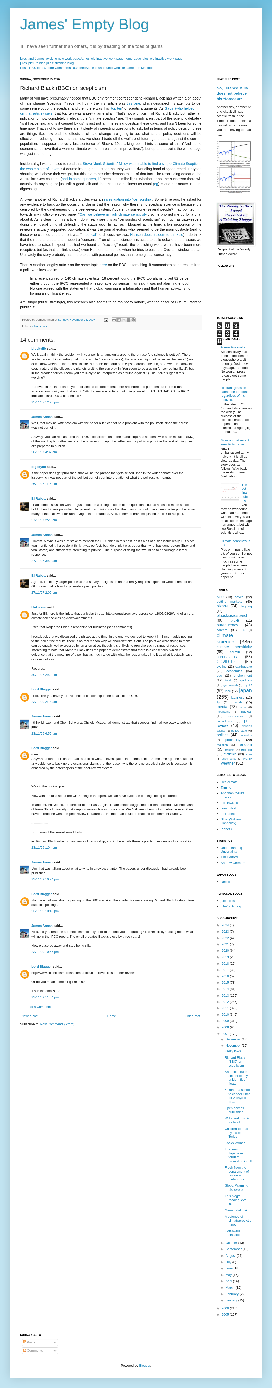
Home (111, 1016)
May (229, 1275)
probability (232, 740)
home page (132, 58)
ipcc (228, 691)
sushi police (229, 758)
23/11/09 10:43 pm (45, 911)
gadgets (246, 680)
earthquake (243, 666)
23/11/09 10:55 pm (45, 952)
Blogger (144, 1365)
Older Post (192, 1016)
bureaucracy (227, 625)
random (245, 744)
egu (219, 675)
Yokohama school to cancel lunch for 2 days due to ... (237, 1096)
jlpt (218, 702)
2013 (226, 995)
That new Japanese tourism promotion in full (238, 1155)
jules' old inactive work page (162, 58)
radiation (222, 744)
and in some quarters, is (81, 179)
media (222, 707)
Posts (29, 1342)
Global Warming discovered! (236, 1188)
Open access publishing (234, 1110)
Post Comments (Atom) (57, 1024)
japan (245, 690)
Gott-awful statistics (233, 1233)
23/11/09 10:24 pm (45, 879)
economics (234, 671)
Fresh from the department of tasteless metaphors (237, 1173)
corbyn (235, 652)
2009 (226, 1021)
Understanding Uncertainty (231, 850)
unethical (89, 235)
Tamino (226, 787)
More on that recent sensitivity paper (235, 442)
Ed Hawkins (229, 803)
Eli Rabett (228, 814)
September (234, 1249)
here (103, 265)
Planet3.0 (227, 829)
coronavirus (227, 657)
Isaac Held (228, 808)
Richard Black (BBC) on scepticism (235, 1061)
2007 (226, 1034)
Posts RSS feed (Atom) (37, 68)
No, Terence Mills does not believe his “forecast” (232, 93)
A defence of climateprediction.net (238, 1220)
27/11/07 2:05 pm (44, 592)
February (233, 1294)
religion (230, 749)
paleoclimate (225, 721)
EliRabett (38, 498)
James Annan (42, 417)
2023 (226, 931)
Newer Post (29, 1016)
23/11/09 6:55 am (44, 733)
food (228, 680)
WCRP (247, 758)
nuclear (246, 711)
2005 (226, 1314)
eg (156, 184)
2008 (226, 1027)
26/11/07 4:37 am (44, 452)
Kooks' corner (235, 1143)
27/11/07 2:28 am (44, 520)
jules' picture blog (32, 63)
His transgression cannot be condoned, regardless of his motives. (236, 394)
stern (248, 754)
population (246, 735)
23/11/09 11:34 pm (45, 997)
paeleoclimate (236, 716)
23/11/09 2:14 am (44, 702)
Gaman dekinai (236, 1210)
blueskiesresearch (232, 615)
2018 (226, 963)
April (229, 1281)
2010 (226, 1014)
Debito (225, 882)
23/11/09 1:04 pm (44, 847)
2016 (226, 976)
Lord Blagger (41, 689)
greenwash (230, 685)
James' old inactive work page (102, 58)
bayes (239, 597)
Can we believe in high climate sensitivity (113, 214)
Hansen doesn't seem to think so (156, 235)
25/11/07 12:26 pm (45, 402)
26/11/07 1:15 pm (44, 484)
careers (222, 630)
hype (247, 685)
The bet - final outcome (245, 492)
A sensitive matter (234, 347)
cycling (222, 666)
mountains (223, 711)
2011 (226, 1008)
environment (243, 675)
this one (133, 103)
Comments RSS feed (70, 68)
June (230, 1268)
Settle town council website (105, 68)
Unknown (38, 607)
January (232, 1300)
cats (243, 630)
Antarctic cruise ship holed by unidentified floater (236, 1077)
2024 (226, 925)
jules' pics (228, 901)
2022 (226, 938)
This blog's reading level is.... (236, 1200)
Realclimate (229, 782)
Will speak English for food (238, 1120)
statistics (230, 754)
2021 (226, 944)
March (231, 1288)
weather (228, 763)
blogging (246, 606)
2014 (226, 989)
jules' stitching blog (60, 63)
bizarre (223, 606)
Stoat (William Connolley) (231, 821)
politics (223, 735)
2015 (226, 982)
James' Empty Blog (84, 24)
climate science (42, 326)
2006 (226, 1308)
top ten (116, 108)
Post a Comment (38, 1007)
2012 (226, 1002)
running (246, 749)
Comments (33, 1350)
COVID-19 (226, 661)
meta (243, 707)
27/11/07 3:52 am (44, 561)
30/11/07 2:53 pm (44, 675)
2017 (226, 970)
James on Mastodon (140, 68)
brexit (235, 620)
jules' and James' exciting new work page (50, 58)
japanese (237, 697)
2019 (226, 957)
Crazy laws (233, 1051)
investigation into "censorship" (128, 199)
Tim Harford (229, 857)
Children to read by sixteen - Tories (236, 1132)
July (229, 1262)
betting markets (229, 601)
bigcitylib (38, 348)
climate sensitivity (234, 647)
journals (237, 702)
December (234, 1039)
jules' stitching (231, 906)
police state (239, 730)
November (234, 1045)
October (232, 1243)
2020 (226, 950)
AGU (220, 597)
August (231, 1256)
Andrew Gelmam (233, 863)
